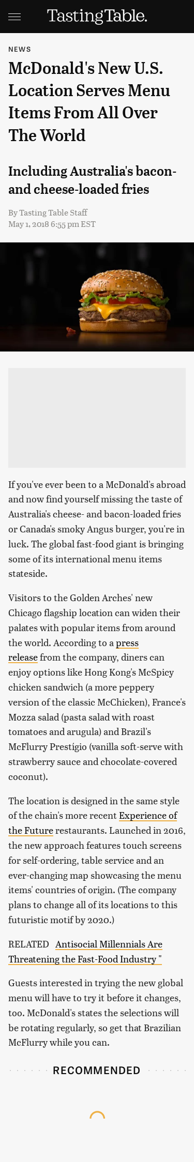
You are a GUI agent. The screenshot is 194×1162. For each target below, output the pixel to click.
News (19, 48)
